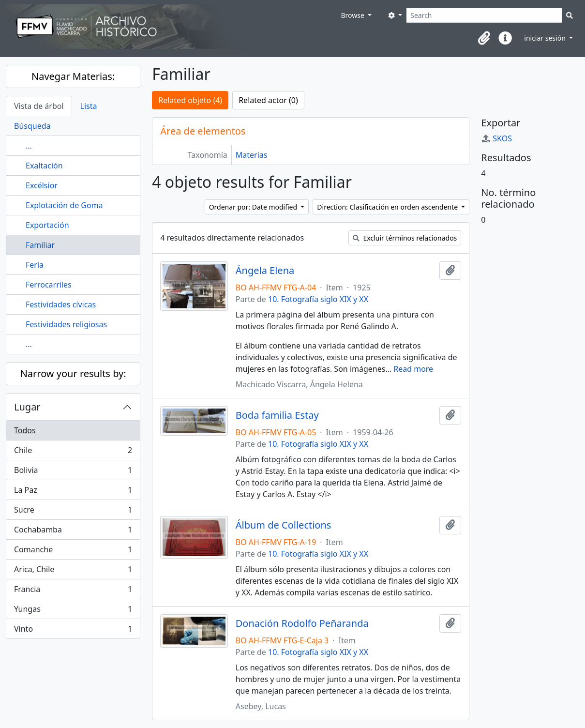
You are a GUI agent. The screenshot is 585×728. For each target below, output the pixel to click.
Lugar (27, 406)
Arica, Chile (73, 571)
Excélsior (42, 185)
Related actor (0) (268, 100)
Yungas (73, 611)
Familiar (40, 245)
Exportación (47, 225)
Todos (25, 430)
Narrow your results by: (73, 373)
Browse (353, 15)
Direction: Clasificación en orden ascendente (388, 207)
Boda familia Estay (277, 415)
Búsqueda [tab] (32, 126)
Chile (73, 452)
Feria (35, 264)
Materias (252, 155)
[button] (484, 38)
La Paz (73, 492)
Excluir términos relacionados (405, 238)
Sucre (73, 512)
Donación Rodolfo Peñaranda (302, 623)
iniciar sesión (545, 38)
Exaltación (44, 165)
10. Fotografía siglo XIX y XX (318, 299)
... (29, 145)
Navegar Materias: (73, 76)
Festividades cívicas (61, 304)
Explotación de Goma (64, 205)
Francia (73, 591)
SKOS (496, 138)
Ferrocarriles (49, 284)
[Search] (484, 15)
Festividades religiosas (66, 324)
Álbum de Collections (283, 525)
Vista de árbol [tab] (39, 106)
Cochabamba (73, 532)
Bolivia (73, 472)
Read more (413, 369)
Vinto (73, 630)
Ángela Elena (265, 270)
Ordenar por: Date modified (254, 207)
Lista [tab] (88, 106)
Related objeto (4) (190, 100)
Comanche (73, 552)
